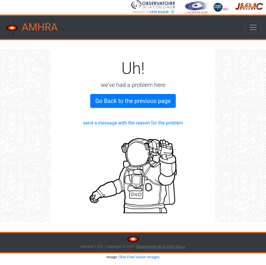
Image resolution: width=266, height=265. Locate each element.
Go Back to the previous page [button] (133, 100)
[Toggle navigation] (253, 27)
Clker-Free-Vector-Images (139, 257)
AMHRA (31, 28)
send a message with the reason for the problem (133, 123)
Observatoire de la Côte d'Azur (161, 246)
